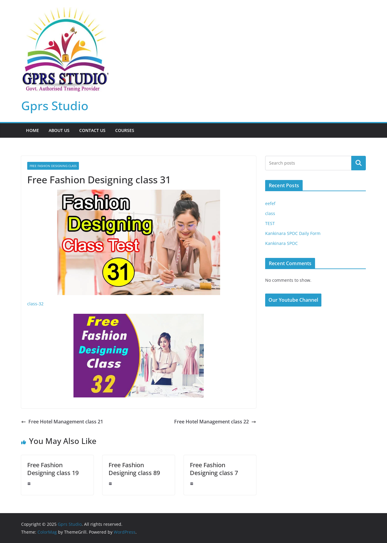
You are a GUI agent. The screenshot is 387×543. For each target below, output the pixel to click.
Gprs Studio (54, 105)
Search (358, 163)
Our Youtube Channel (293, 300)
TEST (270, 223)
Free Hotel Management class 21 (62, 421)
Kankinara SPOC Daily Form (292, 233)
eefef (270, 203)
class (270, 213)
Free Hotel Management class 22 (215, 421)
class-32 (35, 304)
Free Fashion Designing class (53, 166)
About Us (59, 130)
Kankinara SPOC (281, 243)
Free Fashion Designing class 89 (134, 469)
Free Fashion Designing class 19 (53, 469)
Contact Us (92, 130)
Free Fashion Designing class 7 (214, 469)
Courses (124, 130)
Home (32, 130)
